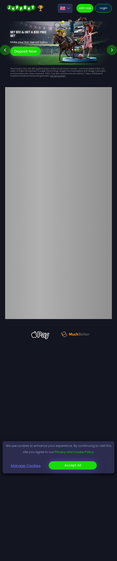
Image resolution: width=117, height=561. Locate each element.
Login (103, 8)
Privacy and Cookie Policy (74, 452)
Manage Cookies (26, 465)
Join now (85, 8)
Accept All (72, 465)
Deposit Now (25, 51)
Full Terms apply (58, 75)
